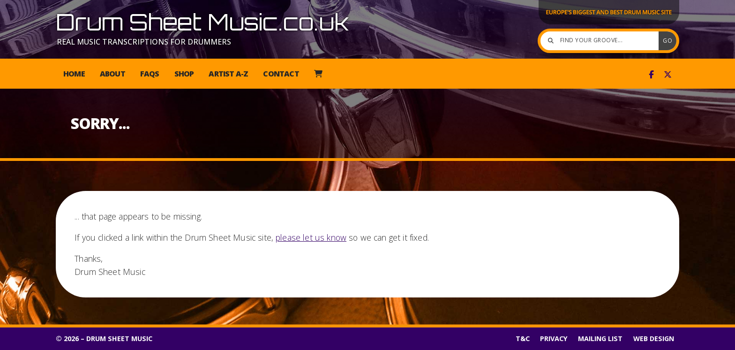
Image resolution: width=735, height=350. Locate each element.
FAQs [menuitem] (149, 73)
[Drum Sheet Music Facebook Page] (651, 75)
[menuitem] (318, 74)
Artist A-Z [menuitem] (228, 73)
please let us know (311, 237)
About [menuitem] (112, 73)
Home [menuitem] (74, 73)
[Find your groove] (602, 40)
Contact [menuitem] (281, 73)
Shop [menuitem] (184, 73)
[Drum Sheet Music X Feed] (668, 75)
